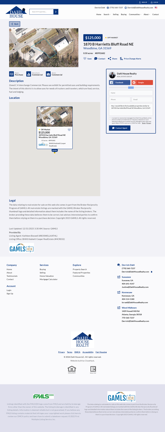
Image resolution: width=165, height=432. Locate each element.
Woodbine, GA (92, 48)
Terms (143, 123)
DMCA (77, 352)
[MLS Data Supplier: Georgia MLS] (121, 397)
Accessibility (87, 352)
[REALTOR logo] (93, 370)
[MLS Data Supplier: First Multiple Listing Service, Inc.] (43, 396)
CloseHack (89, 360)
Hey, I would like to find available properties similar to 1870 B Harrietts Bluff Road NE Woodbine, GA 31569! (131, 109)
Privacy (148, 123)
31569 (107, 48)
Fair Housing (101, 352)
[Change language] (156, 8)
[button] (55, 11)
